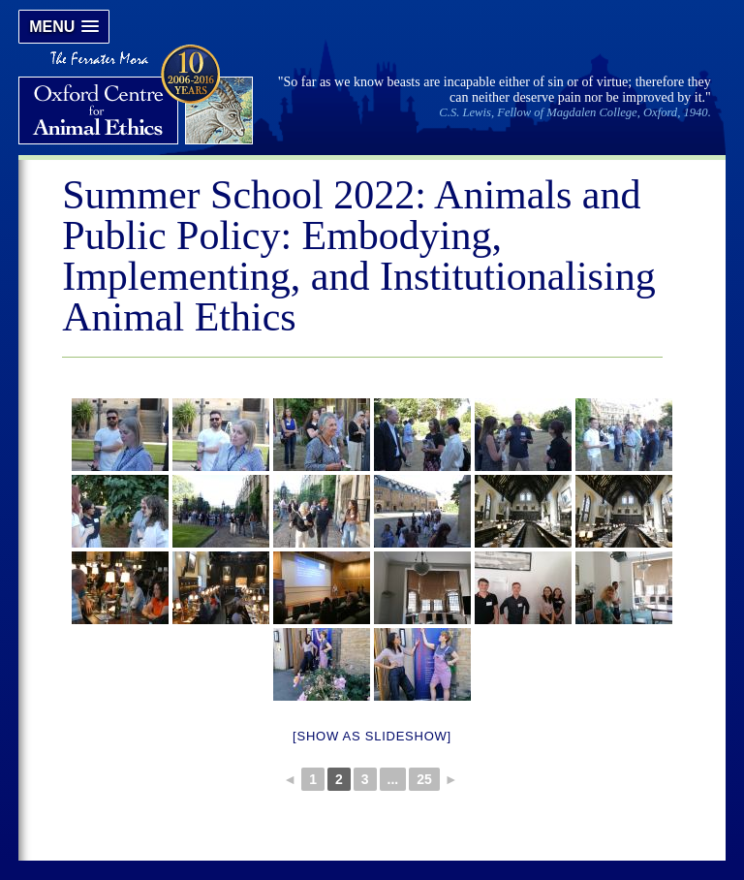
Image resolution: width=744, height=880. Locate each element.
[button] (63, 27)
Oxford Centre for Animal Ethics (138, 97)
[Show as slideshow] (372, 736)
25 (424, 779)
